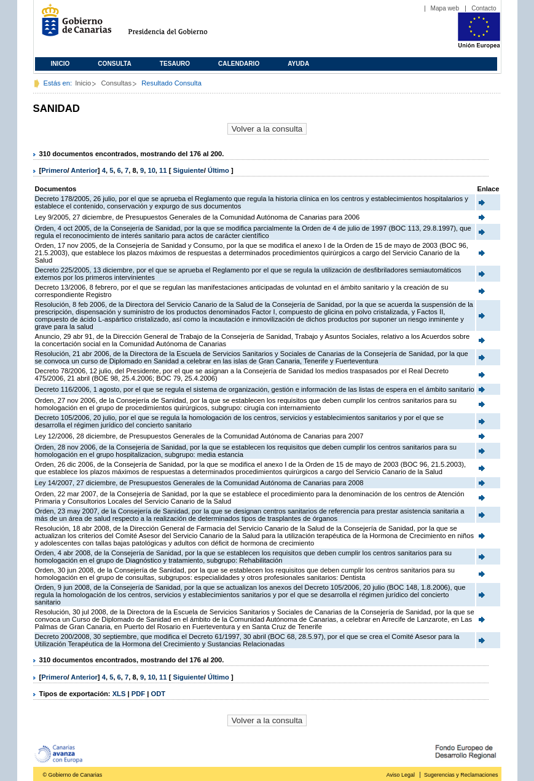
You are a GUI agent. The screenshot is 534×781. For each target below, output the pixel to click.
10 (151, 170)
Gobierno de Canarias (73, 25)
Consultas (116, 83)
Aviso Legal (401, 775)
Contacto (483, 8)
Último (219, 170)
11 (163, 170)
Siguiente (188, 170)
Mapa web (445, 8)
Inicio (60, 63)
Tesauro (175, 63)
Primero (54, 170)
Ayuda (298, 63)
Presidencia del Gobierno (179, 25)
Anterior (84, 170)
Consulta (115, 63)
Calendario (238, 63)
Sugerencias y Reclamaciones (461, 775)
